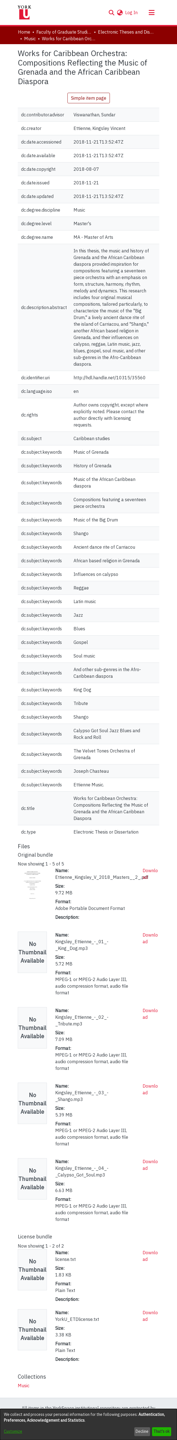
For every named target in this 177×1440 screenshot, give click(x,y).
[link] (23, 1385)
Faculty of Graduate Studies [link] (64, 32)
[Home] (24, 12)
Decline (142, 1431)
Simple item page (88, 98)
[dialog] (88, 1424)
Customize (13, 1431)
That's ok (161, 1431)
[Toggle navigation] (151, 12)
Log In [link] (131, 12)
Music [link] (30, 38)
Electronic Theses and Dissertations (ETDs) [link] (125, 32)
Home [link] (24, 32)
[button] (111, 12)
